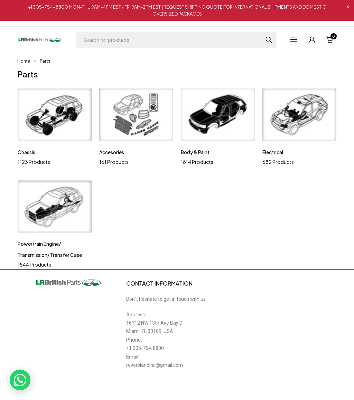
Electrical (272, 152)
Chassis (26, 152)
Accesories (111, 152)
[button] (20, 380)
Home (23, 61)
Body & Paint (195, 152)
